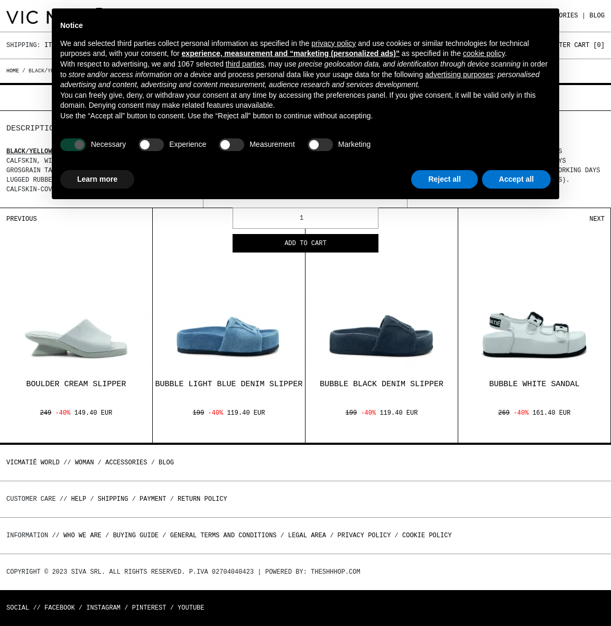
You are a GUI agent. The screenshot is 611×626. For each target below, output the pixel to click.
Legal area (307, 535)
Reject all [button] (444, 179)
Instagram (103, 607)
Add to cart (305, 243)
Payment (153, 498)
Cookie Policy (427, 535)
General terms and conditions (223, 535)
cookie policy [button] (484, 53)
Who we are (82, 535)
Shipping (113, 498)
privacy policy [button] (333, 43)
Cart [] (589, 45)
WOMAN (84, 462)
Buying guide (136, 535)
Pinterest (149, 607)
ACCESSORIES (126, 462)
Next (597, 218)
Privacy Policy (364, 535)
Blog (597, 15)
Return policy (202, 498)
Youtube (191, 607)
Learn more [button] (97, 179)
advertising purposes (459, 74)
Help (78, 498)
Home (14, 70)
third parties (245, 64)
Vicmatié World (33, 462)
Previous (21, 218)
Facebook (59, 607)
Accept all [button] (516, 179)
